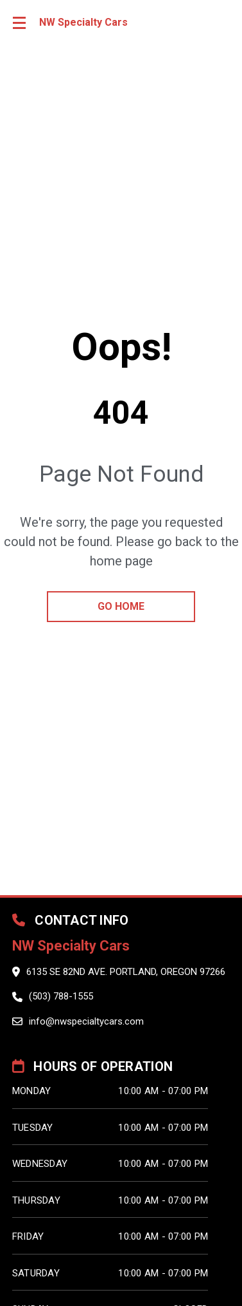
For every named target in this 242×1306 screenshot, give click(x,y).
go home (121, 606)
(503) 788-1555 (61, 996)
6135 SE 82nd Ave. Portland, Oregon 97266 (125, 972)
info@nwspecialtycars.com (86, 1021)
